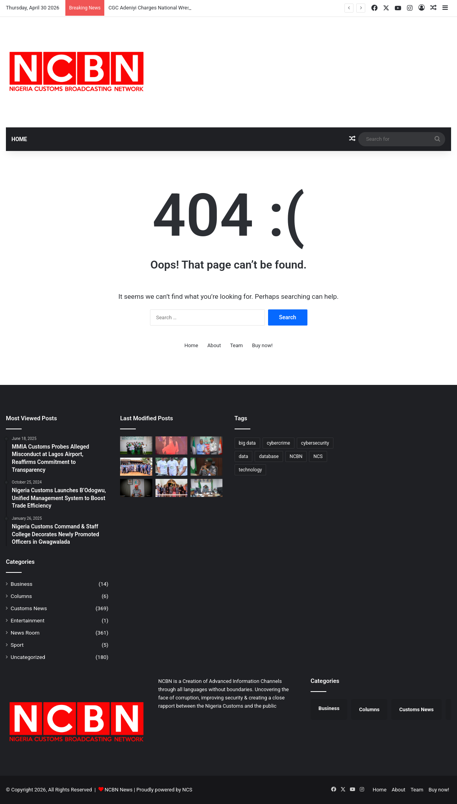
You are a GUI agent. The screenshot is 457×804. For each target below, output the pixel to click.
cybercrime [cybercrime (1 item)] (278, 443)
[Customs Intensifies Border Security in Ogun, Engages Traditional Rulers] (136, 467)
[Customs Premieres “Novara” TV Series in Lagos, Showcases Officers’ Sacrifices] (171, 445)
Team (236, 345)
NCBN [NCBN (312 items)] (296, 456)
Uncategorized (28, 657)
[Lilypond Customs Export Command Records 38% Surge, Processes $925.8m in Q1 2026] (206, 488)
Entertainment (27, 620)
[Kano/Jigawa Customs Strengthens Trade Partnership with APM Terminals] (206, 467)
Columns (21, 596)
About (214, 345)
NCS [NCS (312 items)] (318, 456)
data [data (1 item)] (243, 456)
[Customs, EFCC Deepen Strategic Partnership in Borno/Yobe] (171, 488)
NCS (187, 790)
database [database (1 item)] (269, 456)
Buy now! (262, 345)
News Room (25, 632)
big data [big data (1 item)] (247, 443)
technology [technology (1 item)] (250, 470)
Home (19, 139)
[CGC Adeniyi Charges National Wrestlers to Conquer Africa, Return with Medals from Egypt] (136, 445)
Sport (17, 645)
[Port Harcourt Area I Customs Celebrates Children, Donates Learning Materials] (171, 467)
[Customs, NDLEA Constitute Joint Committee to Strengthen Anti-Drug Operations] (206, 445)
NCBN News (119, 790)
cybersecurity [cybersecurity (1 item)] (315, 443)
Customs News (29, 608)
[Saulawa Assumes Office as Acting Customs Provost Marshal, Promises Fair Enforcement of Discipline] (136, 488)
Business (21, 584)
